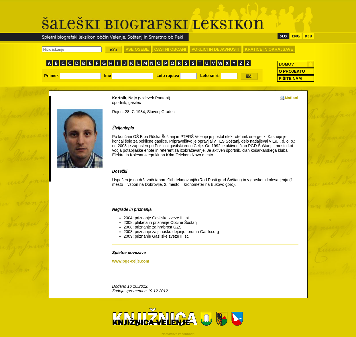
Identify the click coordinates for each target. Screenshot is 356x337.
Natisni (291, 98)
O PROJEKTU (292, 71)
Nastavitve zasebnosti (178, 334)
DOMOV (286, 64)
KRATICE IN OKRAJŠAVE (269, 49)
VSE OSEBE (137, 49)
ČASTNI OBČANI (170, 49)
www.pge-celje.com (130, 261)
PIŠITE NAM (290, 78)
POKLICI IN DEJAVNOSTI (215, 49)
